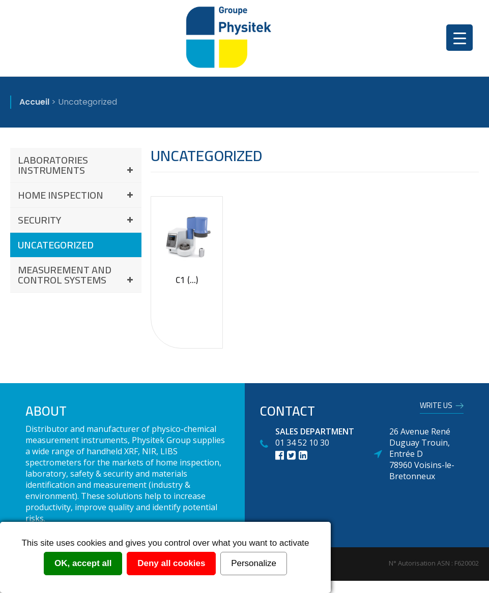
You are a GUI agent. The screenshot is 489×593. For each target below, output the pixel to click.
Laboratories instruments (77, 164)
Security (77, 219)
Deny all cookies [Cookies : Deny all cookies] (171, 563)
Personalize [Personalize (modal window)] (253, 563)
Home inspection (77, 194)
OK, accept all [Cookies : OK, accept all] (82, 563)
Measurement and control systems (77, 274)
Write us (436, 407)
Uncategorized (56, 244)
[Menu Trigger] (459, 37)
